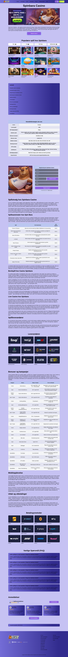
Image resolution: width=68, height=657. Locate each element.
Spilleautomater (41, 1)
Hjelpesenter (43, 643)
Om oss (42, 635)
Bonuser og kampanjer (14, 101)
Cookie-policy (43, 641)
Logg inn (56, 1)
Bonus (36, 1)
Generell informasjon (56, 636)
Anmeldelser (12, 113)
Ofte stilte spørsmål (44, 649)
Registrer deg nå (34, 33)
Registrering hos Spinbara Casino (16, 92)
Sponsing (54, 635)
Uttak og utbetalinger (14, 106)
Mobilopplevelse (13, 104)
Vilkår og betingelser (44, 636)
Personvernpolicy (43, 638)
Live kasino (22, 1)
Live (27, 44)
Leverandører (12, 99)
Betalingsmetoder (13, 108)
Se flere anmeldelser (34, 618)
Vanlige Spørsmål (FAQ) (14, 111)
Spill (47, 1)
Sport (27, 1)
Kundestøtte (43, 646)
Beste (14, 44)
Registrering (62, 1)
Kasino (18, 1)
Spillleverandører (13, 97)
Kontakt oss (42, 644)
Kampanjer (31, 1)
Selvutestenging (55, 638)
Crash (40, 44)
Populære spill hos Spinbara (15, 88)
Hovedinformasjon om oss (14, 90)
